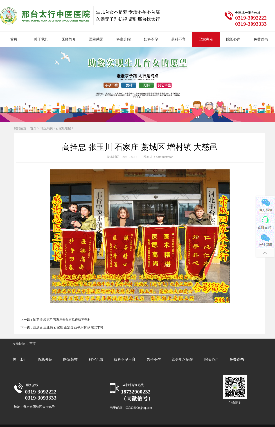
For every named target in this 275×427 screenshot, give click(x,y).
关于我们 (41, 39)
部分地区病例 (182, 359)
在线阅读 (234, 403)
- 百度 (31, 344)
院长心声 (233, 39)
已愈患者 (206, 39)
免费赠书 (261, 39)
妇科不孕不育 (124, 359)
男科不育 (178, 39)
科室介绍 (123, 39)
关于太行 (20, 359)
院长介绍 (45, 359)
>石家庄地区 (62, 128)
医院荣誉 (96, 39)
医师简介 (68, 39)
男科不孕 (154, 359)
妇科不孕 (151, 39)
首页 (13, 39)
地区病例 (47, 128)
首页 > (35, 128)
